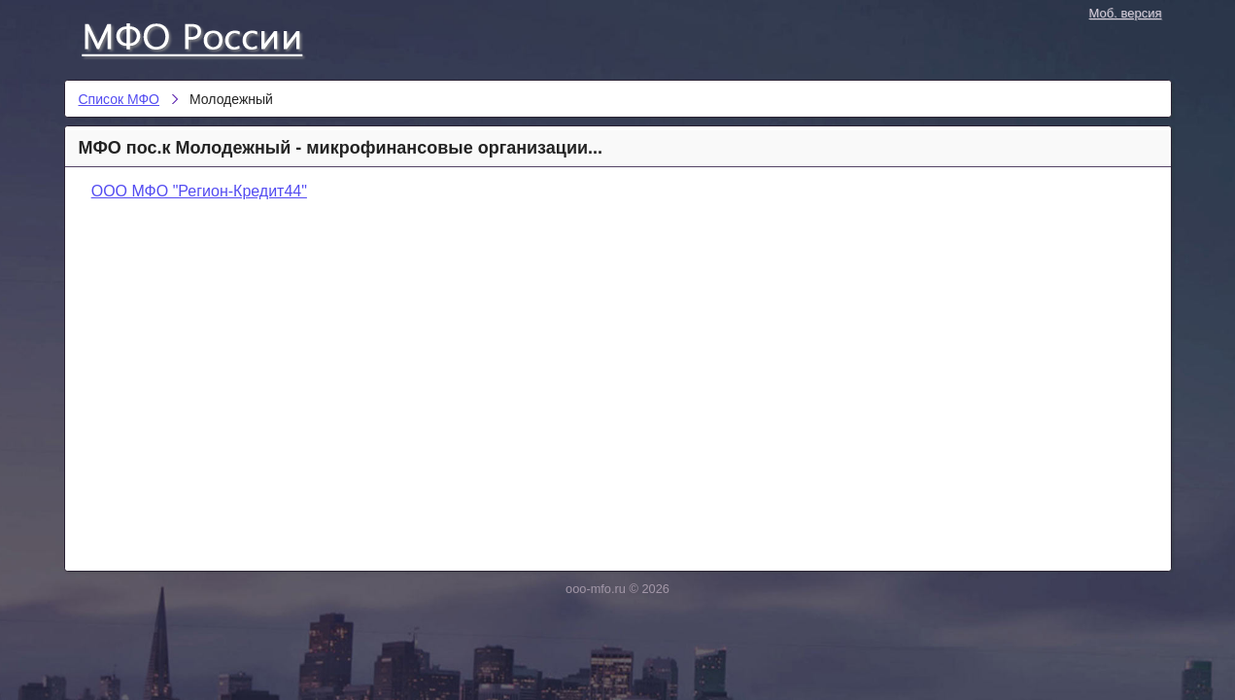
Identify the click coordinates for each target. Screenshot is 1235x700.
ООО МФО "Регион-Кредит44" (199, 191)
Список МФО (210, 36)
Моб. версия (1125, 13)
